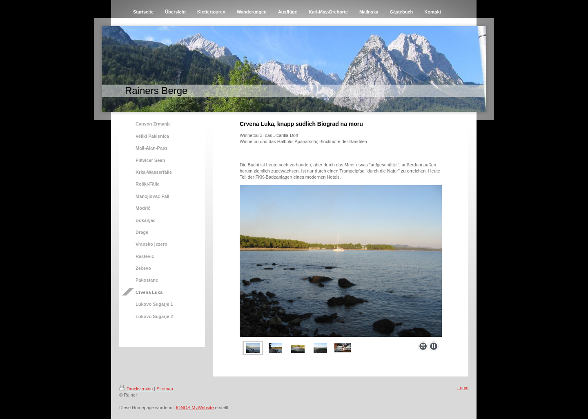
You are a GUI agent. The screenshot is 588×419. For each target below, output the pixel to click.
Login (462, 387)
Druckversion (136, 388)
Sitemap (164, 388)
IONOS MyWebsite (195, 407)
